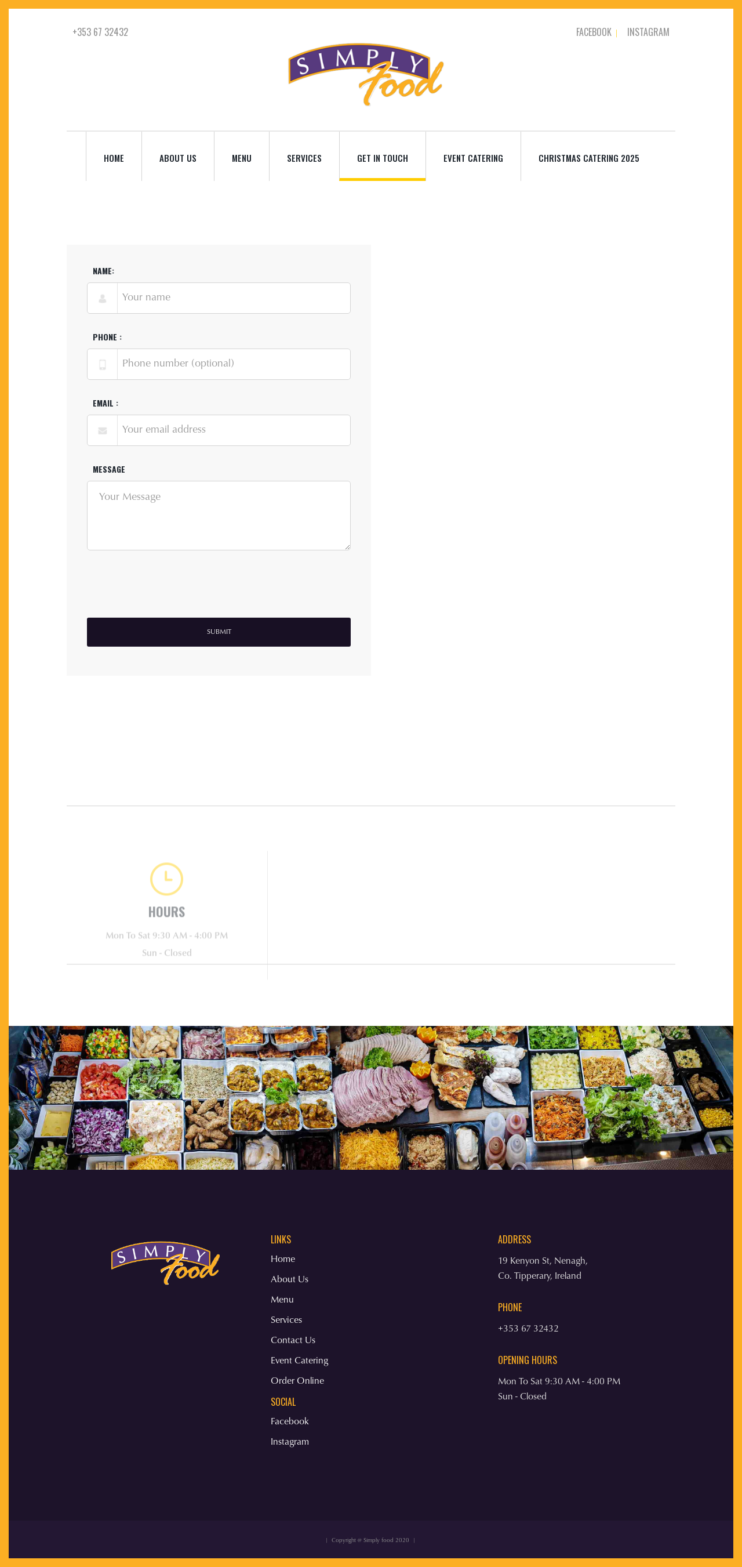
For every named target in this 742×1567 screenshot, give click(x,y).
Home (114, 157)
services (304, 157)
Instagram (648, 32)
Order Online (297, 1381)
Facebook (594, 32)
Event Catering (473, 157)
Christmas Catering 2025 (589, 157)
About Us (289, 1280)
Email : (105, 405)
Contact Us (293, 1340)
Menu (242, 157)
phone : (107, 339)
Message (109, 471)
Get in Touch (382, 157)
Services (286, 1320)
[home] (368, 69)
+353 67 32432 (100, 32)
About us (178, 157)
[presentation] (175, 592)
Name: (103, 273)
